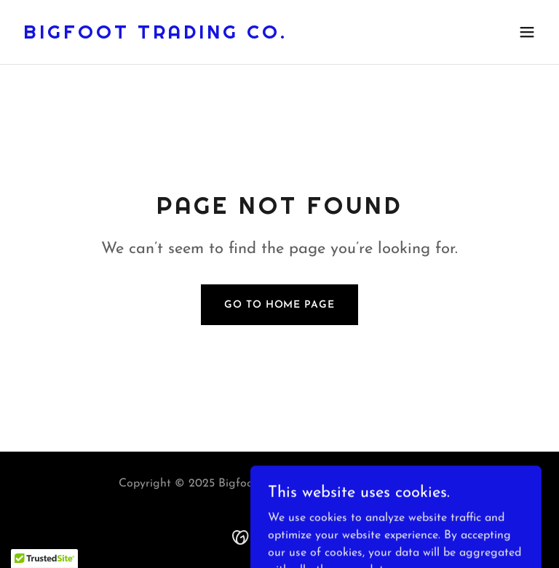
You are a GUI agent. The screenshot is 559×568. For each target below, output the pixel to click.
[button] (527, 32)
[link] (155, 35)
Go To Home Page (279, 305)
